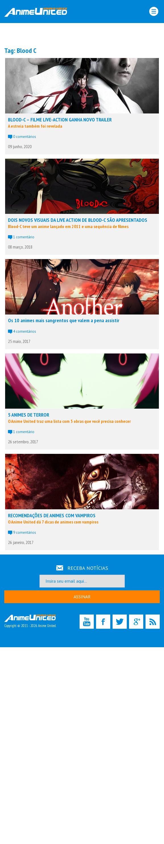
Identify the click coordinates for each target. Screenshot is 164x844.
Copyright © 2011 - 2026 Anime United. (30, 621)
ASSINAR (82, 596)
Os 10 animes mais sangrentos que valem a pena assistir (63, 320)
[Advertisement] (82, 34)
